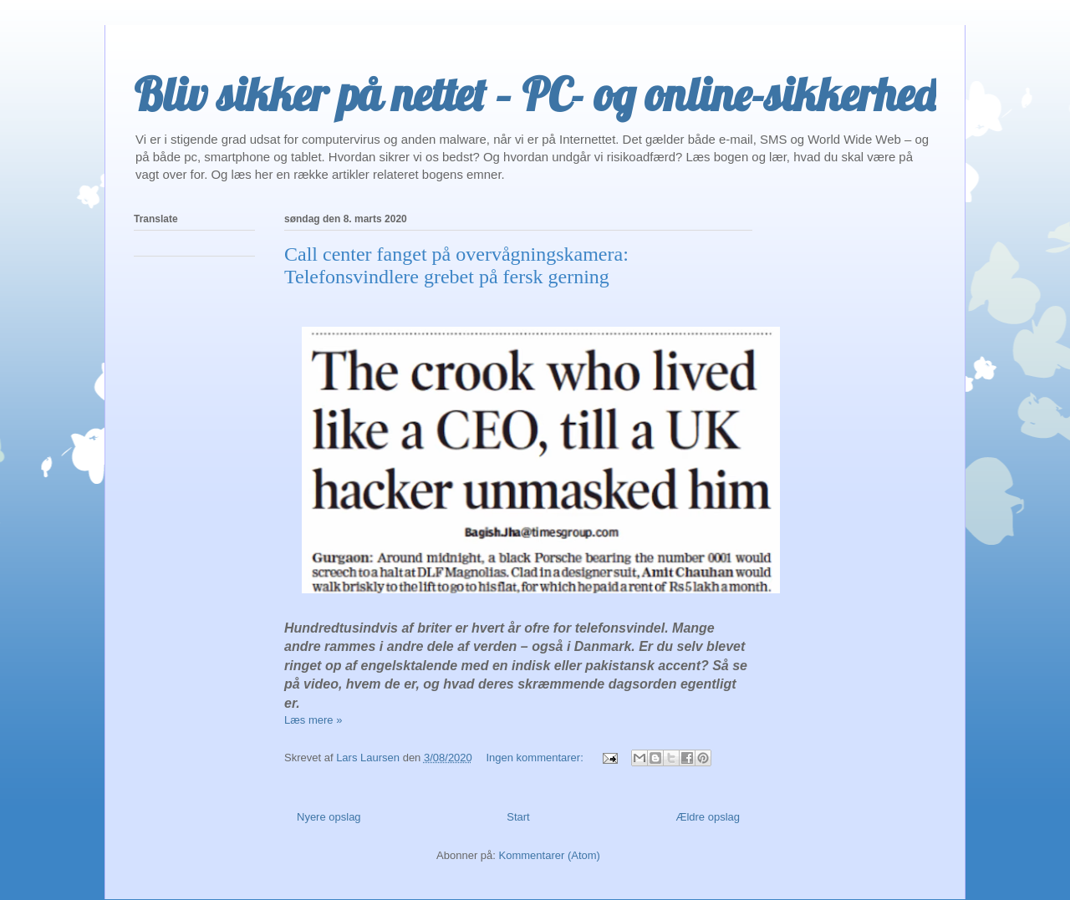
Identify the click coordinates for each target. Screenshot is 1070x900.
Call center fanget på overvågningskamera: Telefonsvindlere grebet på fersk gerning (456, 265)
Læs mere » (313, 720)
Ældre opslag (707, 817)
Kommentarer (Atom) (549, 855)
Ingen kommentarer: (536, 757)
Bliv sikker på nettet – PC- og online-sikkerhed (535, 94)
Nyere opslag (329, 817)
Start (518, 817)
